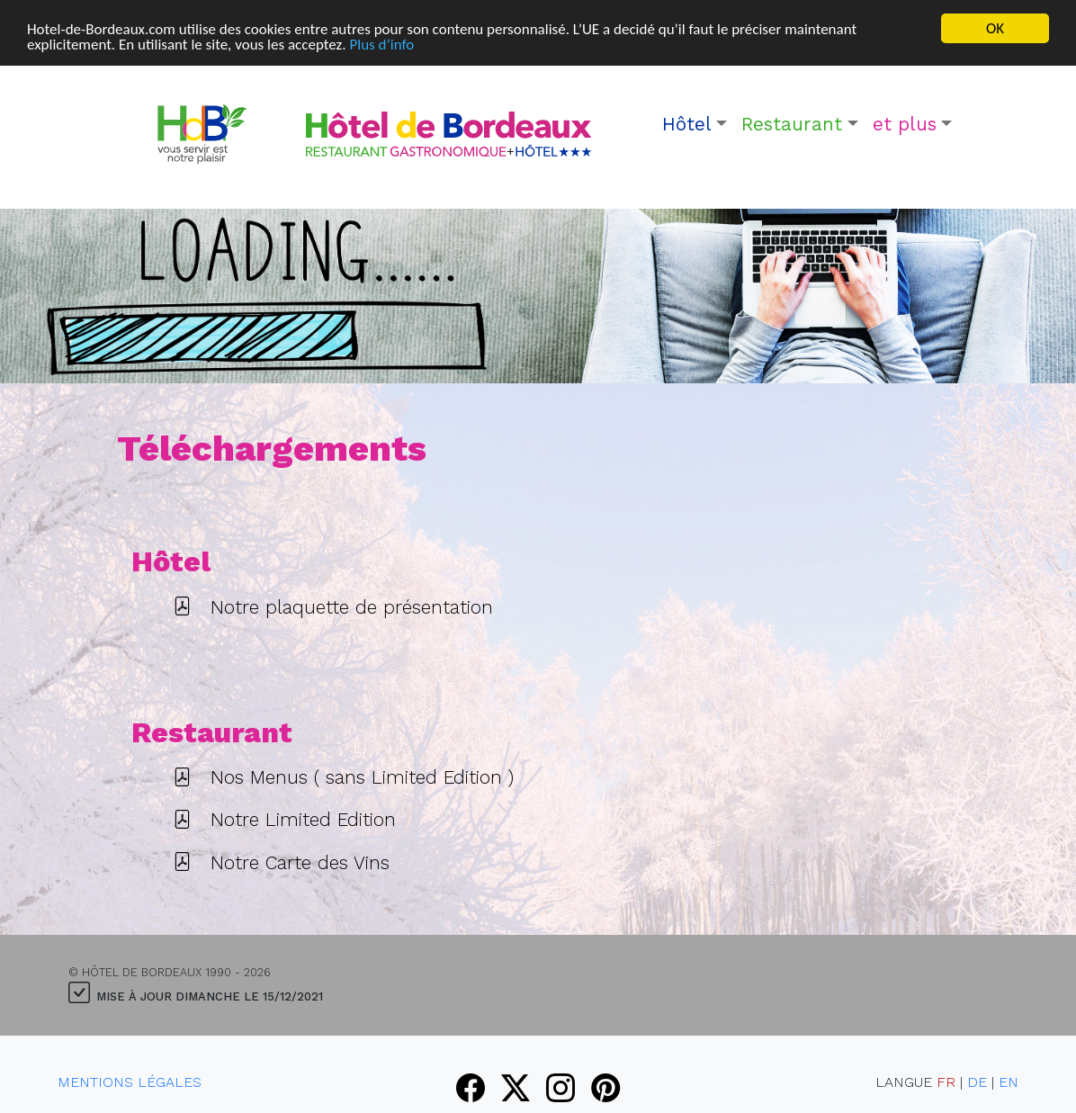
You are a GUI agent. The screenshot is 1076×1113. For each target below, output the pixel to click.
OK (995, 28)
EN (1008, 1081)
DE (977, 1081)
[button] (694, 124)
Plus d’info (381, 43)
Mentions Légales (130, 1081)
